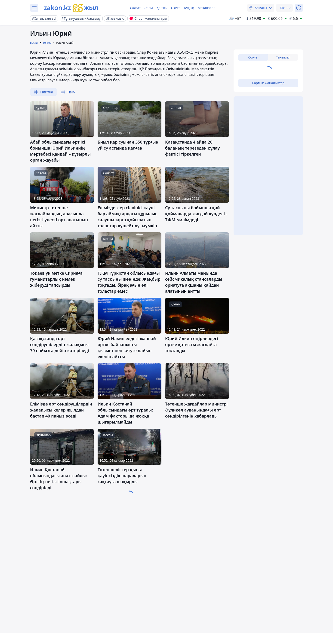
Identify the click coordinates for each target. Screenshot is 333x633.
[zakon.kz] (71, 8)
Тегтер (47, 43)
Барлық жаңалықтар (268, 83)
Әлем (148, 8)
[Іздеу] (299, 8)
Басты (34, 43)
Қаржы (162, 8)
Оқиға (175, 8)
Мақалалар (206, 8)
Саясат (135, 8)
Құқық (189, 8)
